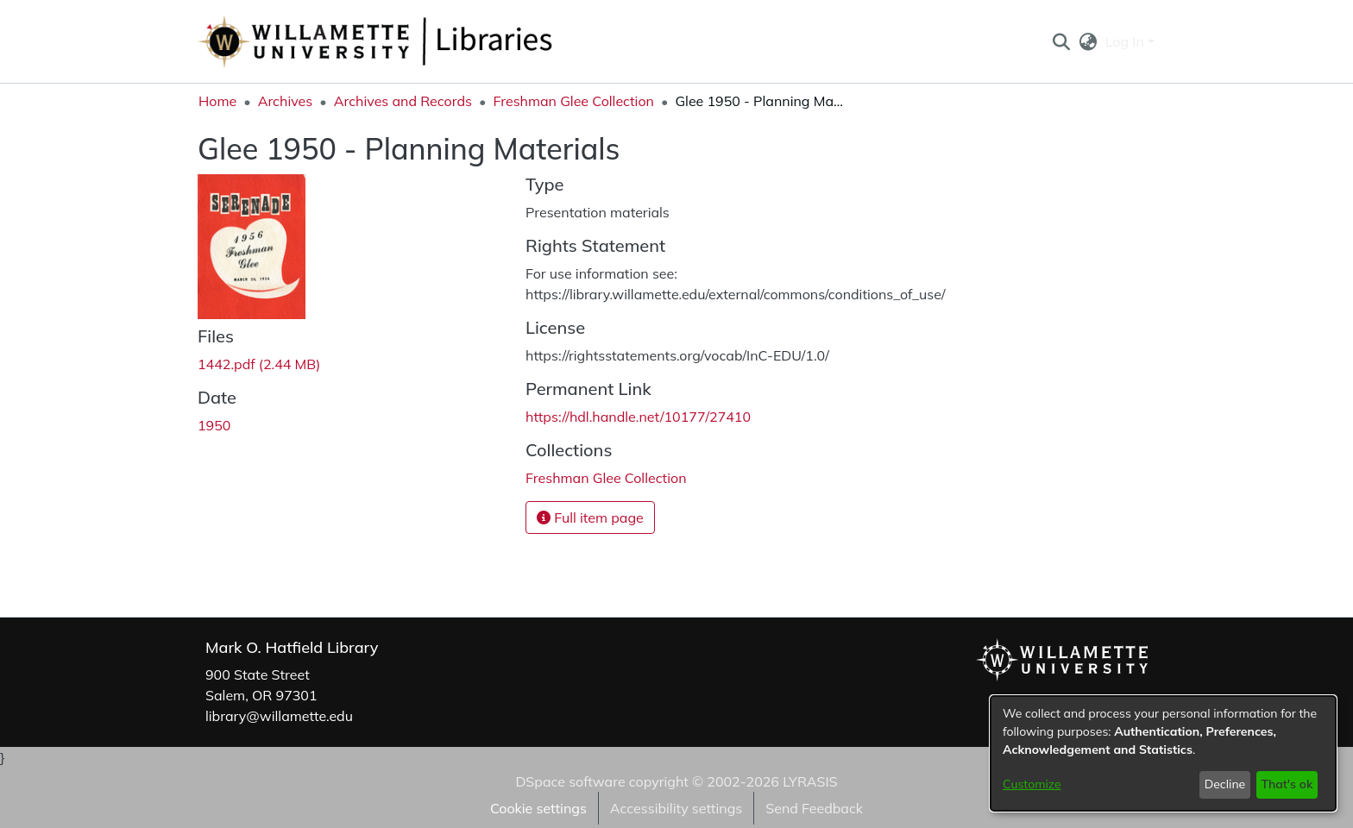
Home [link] (217, 101)
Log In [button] (1126, 41)
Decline (1225, 784)
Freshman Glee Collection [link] (573, 101)
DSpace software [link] (570, 781)
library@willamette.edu (279, 715)
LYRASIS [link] (810, 781)
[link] (259, 364)
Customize (1032, 784)
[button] (1061, 41)
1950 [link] (214, 425)
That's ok (1286, 784)
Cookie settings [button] (538, 808)
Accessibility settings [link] (676, 808)
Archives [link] (285, 101)
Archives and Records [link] (403, 101)
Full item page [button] (590, 517)
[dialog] (1163, 753)
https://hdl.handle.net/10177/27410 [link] (638, 416)
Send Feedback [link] (814, 808)
